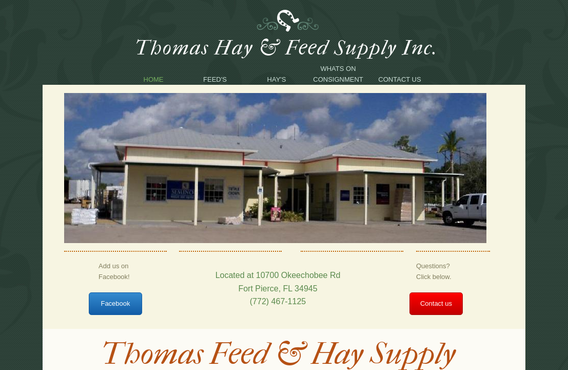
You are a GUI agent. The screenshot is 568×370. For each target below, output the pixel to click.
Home (154, 79)
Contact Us (399, 79)
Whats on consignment (338, 74)
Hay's (276, 79)
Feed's (215, 79)
